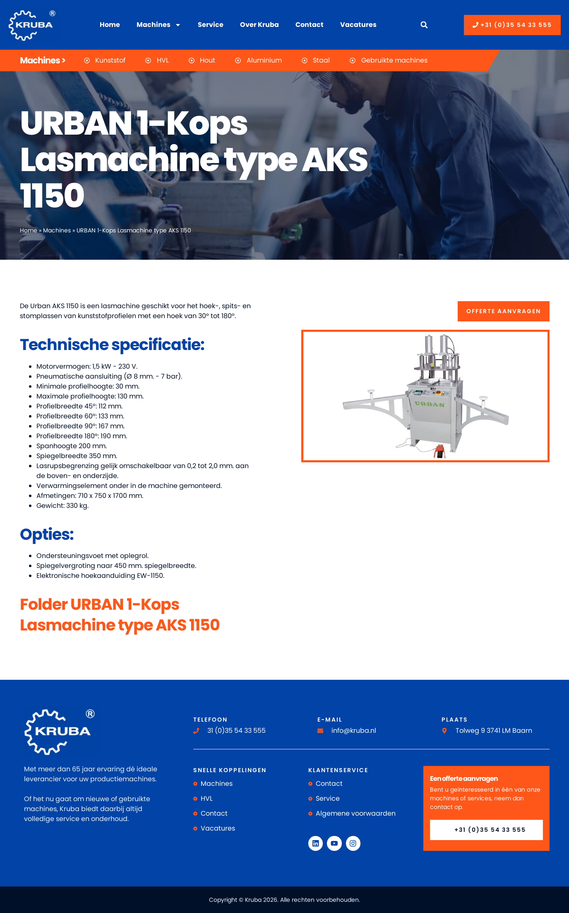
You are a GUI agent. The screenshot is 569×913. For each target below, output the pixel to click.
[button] (424, 25)
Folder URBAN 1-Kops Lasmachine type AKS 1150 (120, 614)
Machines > (42, 60)
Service (210, 24)
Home (110, 24)
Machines (159, 24)
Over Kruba (259, 24)
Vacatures (358, 24)
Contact (309, 24)
